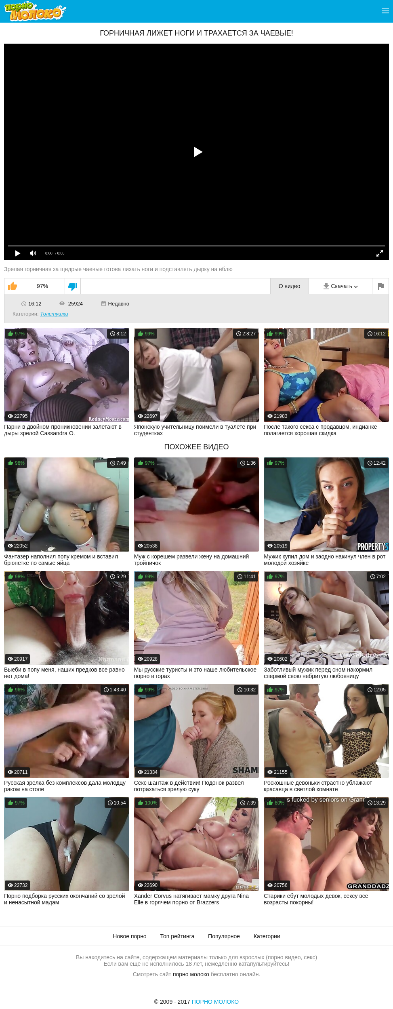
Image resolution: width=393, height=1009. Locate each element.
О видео (290, 286)
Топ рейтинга (177, 936)
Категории (267, 936)
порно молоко (191, 974)
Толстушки (54, 314)
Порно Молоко (215, 1001)
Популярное (224, 936)
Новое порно (129, 936)
